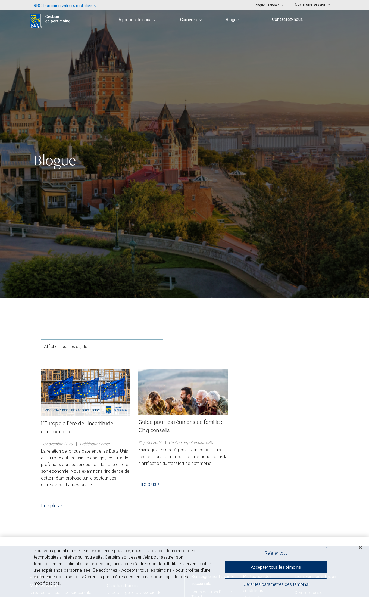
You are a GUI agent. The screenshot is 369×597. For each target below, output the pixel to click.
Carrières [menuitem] (191, 19)
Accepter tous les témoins (276, 568)
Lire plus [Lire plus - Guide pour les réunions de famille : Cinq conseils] (149, 484)
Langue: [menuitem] (268, 5)
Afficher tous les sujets (102, 346)
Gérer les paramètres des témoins (275, 585)
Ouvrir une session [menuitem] (312, 4)
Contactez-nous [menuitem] (287, 19)
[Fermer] (360, 548)
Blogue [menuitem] (232, 19)
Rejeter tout (276, 553)
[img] (184, 149)
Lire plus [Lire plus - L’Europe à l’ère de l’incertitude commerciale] (51, 505)
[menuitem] (64, 5)
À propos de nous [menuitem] (137, 19)
